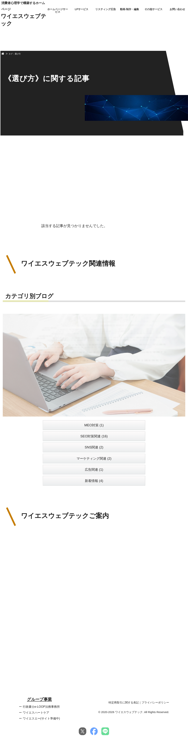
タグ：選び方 (15, 54)
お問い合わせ (177, 9)
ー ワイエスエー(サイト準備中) (39, 718)
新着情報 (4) (94, 481)
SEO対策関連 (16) (94, 436)
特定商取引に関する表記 (124, 702)
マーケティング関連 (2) (94, 458)
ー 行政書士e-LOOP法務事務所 (39, 706)
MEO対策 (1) (94, 425)
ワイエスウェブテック (23, 20)
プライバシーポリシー (155, 702)
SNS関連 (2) (94, 447)
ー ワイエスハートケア (34, 712)
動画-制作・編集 (129, 9)
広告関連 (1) (94, 469)
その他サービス (153, 9)
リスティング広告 (105, 9)
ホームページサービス (57, 10)
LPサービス (81, 9)
